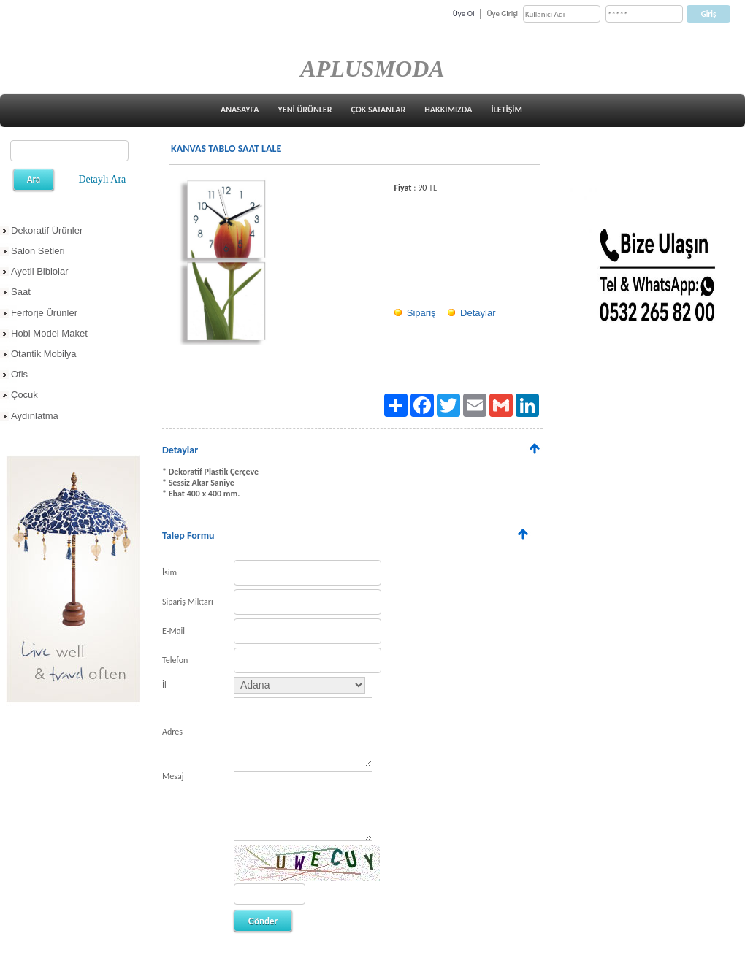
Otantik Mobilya (44, 353)
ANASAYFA (240, 109)
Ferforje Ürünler (44, 312)
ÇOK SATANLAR (378, 109)
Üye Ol (464, 13)
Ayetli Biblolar (40, 271)
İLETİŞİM (506, 109)
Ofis (19, 374)
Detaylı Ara (102, 179)
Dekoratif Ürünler (47, 230)
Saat (21, 291)
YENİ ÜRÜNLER (305, 109)
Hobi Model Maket (49, 333)
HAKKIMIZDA (448, 109)
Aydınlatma (34, 415)
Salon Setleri (38, 250)
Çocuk (24, 394)
